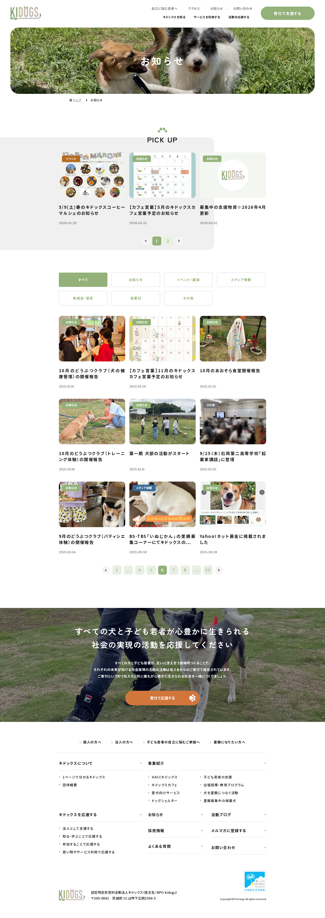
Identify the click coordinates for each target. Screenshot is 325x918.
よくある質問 (159, 846)
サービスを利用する (202, 16)
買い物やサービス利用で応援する (89, 852)
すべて (83, 279)
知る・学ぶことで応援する (82, 836)
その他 (188, 298)
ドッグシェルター (165, 800)
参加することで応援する (81, 844)
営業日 (135, 298)
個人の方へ (92, 742)
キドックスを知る (166, 16)
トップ (77, 100)
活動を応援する (237, 16)
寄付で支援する (288, 13)
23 (208, 570)
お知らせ (216, 8)
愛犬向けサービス (166, 792)
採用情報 (156, 830)
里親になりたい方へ (229, 742)
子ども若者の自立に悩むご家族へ (173, 742)
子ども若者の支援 (218, 777)
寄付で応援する (162, 698)
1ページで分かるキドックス (84, 777)
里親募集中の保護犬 (220, 800)
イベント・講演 (188, 279)
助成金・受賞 (83, 298)
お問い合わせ (242, 8)
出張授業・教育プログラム (224, 785)
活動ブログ (221, 814)
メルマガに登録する (228, 830)
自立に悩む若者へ (164, 8)
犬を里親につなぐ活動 (221, 792)
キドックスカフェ (164, 785)
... (128, 570)
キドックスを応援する (78, 814)
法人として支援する (78, 828)
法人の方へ (124, 742)
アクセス (194, 8)
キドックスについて (76, 763)
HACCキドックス (164, 777)
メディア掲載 (241, 279)
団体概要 (70, 785)
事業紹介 (156, 763)
